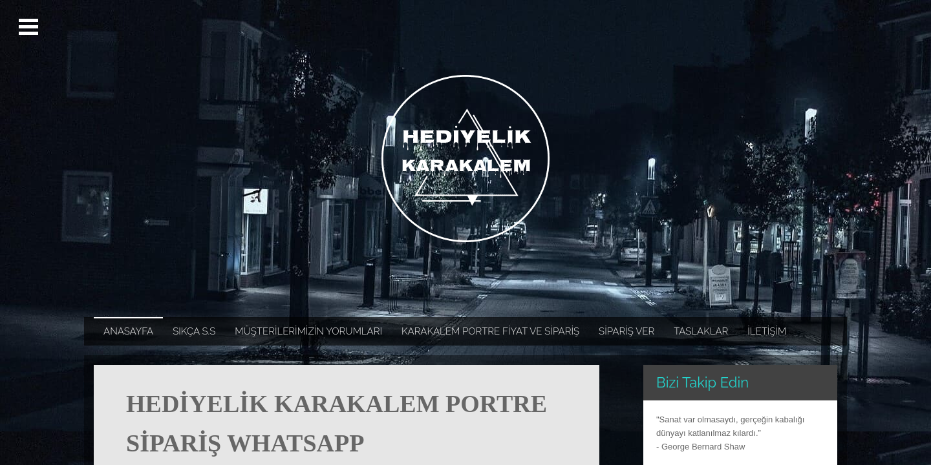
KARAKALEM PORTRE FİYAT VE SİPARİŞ (490, 331)
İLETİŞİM (766, 331)
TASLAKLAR (701, 331)
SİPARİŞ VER (626, 331)
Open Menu (30, 27)
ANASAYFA (128, 331)
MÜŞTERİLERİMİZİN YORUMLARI (308, 331)
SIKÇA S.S (194, 331)
